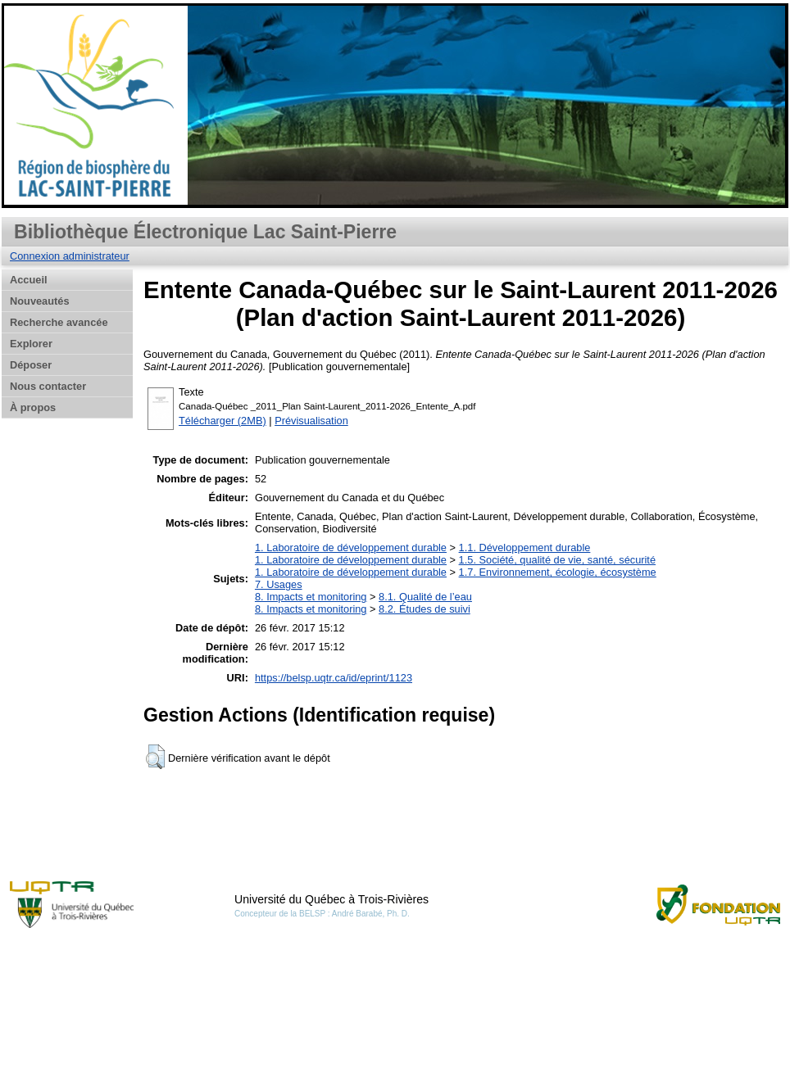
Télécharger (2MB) (222, 420)
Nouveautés (40, 301)
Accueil (29, 280)
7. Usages (278, 584)
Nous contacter (48, 386)
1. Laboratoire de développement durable (351, 547)
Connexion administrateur (69, 256)
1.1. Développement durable (525, 547)
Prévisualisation (311, 420)
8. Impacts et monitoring (311, 597)
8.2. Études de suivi (424, 609)
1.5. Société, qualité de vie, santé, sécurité (557, 560)
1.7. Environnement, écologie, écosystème (557, 572)
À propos (33, 407)
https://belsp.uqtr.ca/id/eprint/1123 (333, 678)
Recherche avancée (59, 322)
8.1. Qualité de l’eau (425, 597)
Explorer (31, 343)
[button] (155, 756)
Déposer (31, 365)
